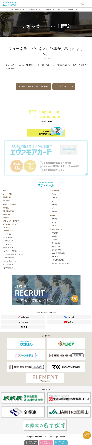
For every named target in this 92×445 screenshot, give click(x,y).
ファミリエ (54, 201)
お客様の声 (6, 214)
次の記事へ (63, 86)
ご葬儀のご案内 (8, 231)
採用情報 (6, 217)
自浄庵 (52, 215)
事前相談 (6, 208)
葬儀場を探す (7, 197)
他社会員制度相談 (9, 211)
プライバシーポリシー (10, 224)
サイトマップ (7, 227)
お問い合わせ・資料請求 (11, 221)
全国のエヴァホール (9, 204)
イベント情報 (7, 194)
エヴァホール (54, 191)
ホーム (5, 191)
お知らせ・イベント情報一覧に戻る (33, 86)
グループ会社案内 (56, 230)
